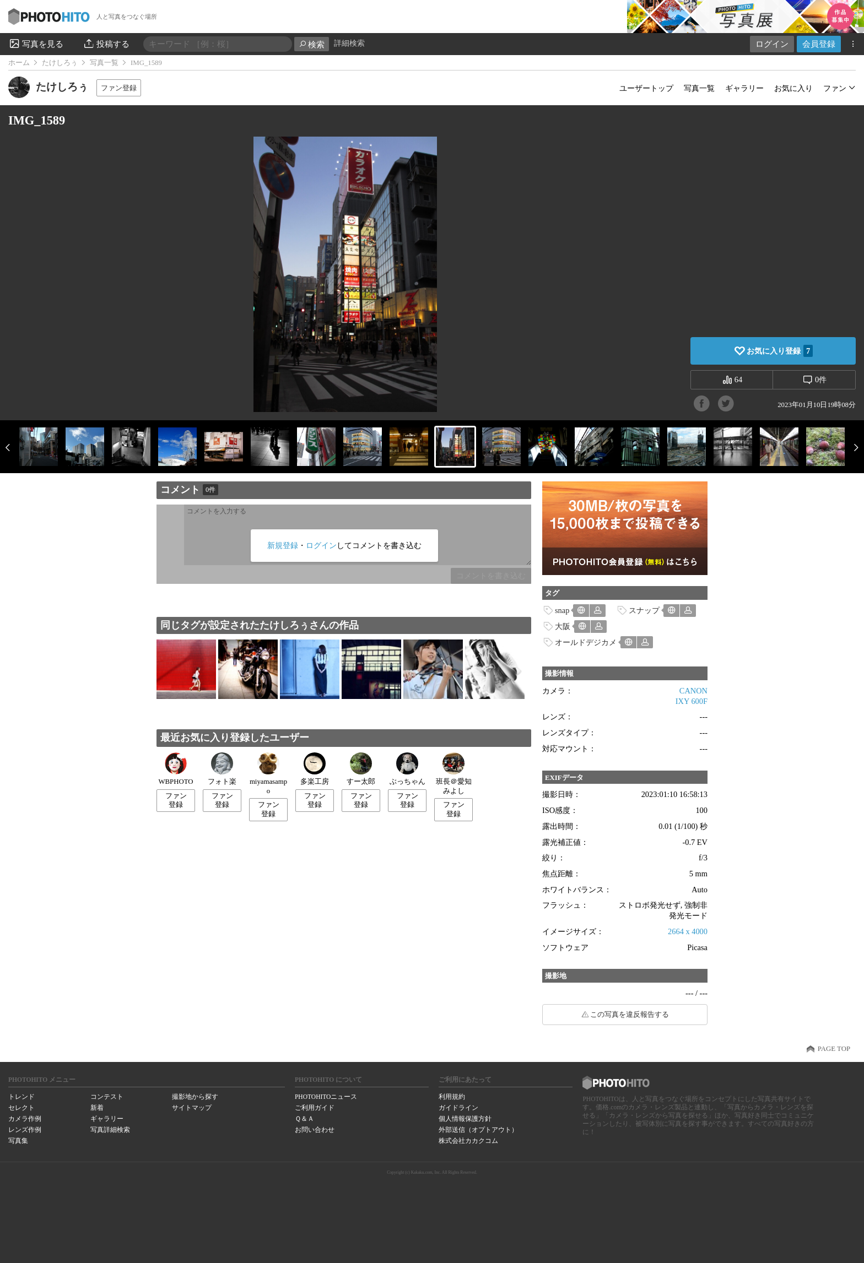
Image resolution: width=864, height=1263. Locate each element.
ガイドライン (458, 1107)
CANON (693, 690)
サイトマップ (192, 1107)
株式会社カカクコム (468, 1140)
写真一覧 (104, 63)
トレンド (21, 1096)
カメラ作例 (24, 1118)
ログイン (772, 43)
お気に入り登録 (780, 351)
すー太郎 (361, 768)
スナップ (644, 610)
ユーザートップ (646, 88)
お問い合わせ (314, 1129)
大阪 (562, 626)
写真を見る (35, 43)
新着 (97, 1107)
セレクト (21, 1107)
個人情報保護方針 (465, 1118)
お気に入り (793, 88)
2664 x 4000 (688, 931)
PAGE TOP (834, 1049)
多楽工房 (314, 768)
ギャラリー (744, 88)
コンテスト (106, 1096)
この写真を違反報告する (629, 1014)
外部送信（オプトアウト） (478, 1129)
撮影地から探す (195, 1096)
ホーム (19, 63)
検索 (312, 44)
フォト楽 (222, 768)
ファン (834, 88)
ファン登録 (119, 88)
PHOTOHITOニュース (326, 1096)
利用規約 (452, 1096)
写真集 (18, 1140)
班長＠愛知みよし (454, 773)
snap (562, 610)
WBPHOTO (175, 768)
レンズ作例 (24, 1129)
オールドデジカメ (586, 642)
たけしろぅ (60, 63)
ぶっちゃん (407, 768)
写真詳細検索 (110, 1129)
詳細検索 (349, 43)
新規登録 (282, 545)
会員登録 (818, 43)
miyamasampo (268, 773)
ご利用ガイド (314, 1107)
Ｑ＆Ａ (304, 1118)
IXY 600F (692, 701)
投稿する (106, 43)
